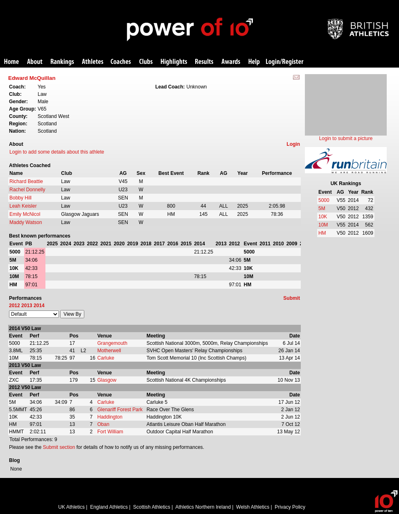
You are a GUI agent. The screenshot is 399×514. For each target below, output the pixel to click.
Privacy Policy (290, 507)
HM (322, 233)
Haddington (109, 417)
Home (11, 62)
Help (254, 62)
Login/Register (285, 62)
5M (321, 208)
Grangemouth (112, 343)
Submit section (59, 447)
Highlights (174, 62)
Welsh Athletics (252, 507)
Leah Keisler (23, 206)
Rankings (62, 62)
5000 (323, 200)
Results (204, 62)
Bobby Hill (20, 198)
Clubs (146, 62)
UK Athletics (71, 507)
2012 (14, 305)
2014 (39, 305)
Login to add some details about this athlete (56, 152)
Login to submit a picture (346, 138)
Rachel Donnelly (27, 189)
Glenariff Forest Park (119, 409)
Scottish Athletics (151, 507)
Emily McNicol (24, 214)
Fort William (110, 432)
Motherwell (109, 350)
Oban (103, 424)
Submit (291, 298)
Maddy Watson (25, 222)
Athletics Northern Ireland (203, 507)
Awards (230, 62)
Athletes (93, 62)
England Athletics (109, 507)
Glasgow (107, 380)
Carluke (105, 358)
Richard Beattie (26, 181)
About (35, 62)
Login (293, 144)
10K (322, 217)
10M (323, 225)
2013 (26, 305)
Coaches (120, 62)
